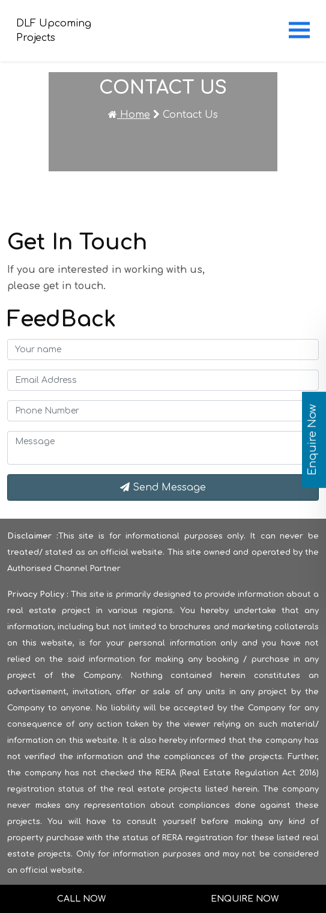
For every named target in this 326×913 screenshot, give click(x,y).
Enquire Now (245, 898)
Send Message (163, 487)
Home (129, 114)
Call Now (81, 898)
